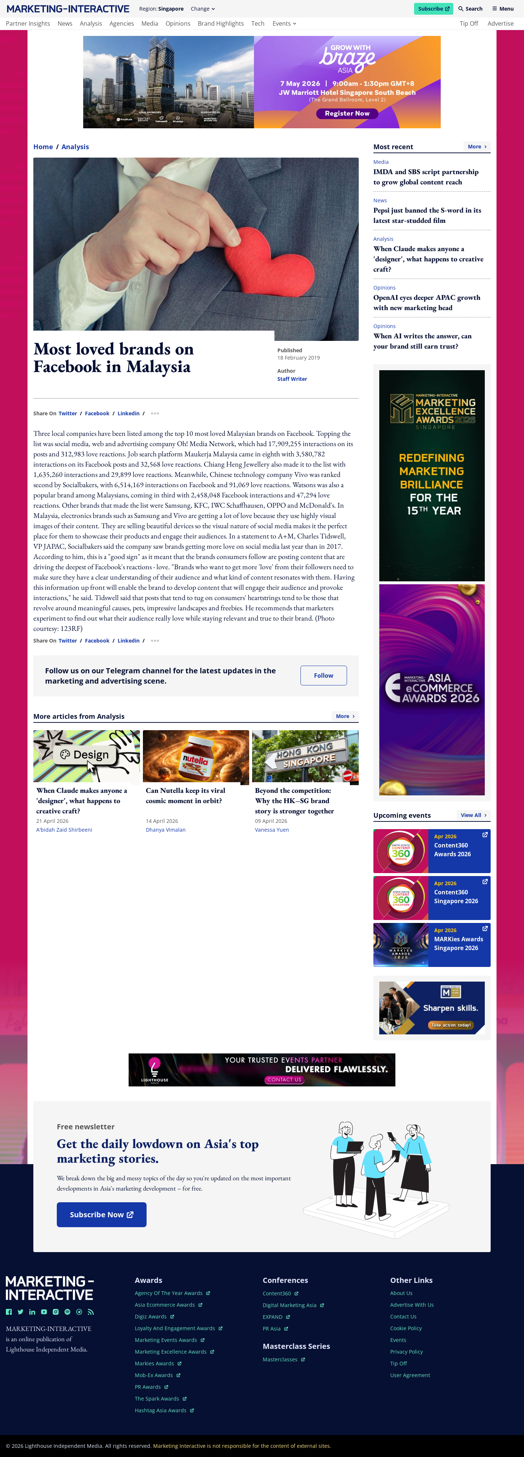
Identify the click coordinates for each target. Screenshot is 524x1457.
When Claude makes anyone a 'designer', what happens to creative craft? (428, 259)
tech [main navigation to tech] (258, 23)
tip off (469, 23)
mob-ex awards (157, 1375)
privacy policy (406, 1351)
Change (203, 8)
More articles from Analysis (196, 716)
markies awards (158, 1363)
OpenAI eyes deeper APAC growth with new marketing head (426, 302)
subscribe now (108, 1217)
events (284, 23)
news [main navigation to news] (65, 23)
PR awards (151, 1386)
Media (381, 161)
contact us (403, 1316)
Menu (503, 8)
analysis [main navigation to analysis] (91, 23)
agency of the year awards (172, 1292)
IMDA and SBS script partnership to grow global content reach (426, 177)
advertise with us (412, 1304)
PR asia (275, 1328)
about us (401, 1292)
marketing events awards (169, 1339)
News (380, 200)
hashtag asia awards (164, 1410)
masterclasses (284, 1359)
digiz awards (154, 1316)
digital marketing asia (293, 1305)
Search (470, 8)
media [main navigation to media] (149, 23)
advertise (501, 23)
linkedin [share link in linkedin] (129, 413)
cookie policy (406, 1328)
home (43, 146)
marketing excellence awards (174, 1351)
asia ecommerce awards (168, 1304)
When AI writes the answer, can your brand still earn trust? (422, 341)
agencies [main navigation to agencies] (122, 23)
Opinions (384, 287)
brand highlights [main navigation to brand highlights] (221, 23)
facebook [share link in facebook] (97, 413)
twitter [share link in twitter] (68, 413)
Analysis (75, 146)
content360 (280, 1293)
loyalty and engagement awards (178, 1328)
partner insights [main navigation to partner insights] (28, 23)
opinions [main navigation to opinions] (178, 23)
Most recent (432, 146)
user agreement (410, 1375)
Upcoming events (432, 815)
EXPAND (276, 1316)
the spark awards (161, 1398)
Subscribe (435, 10)
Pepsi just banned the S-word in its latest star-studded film (427, 215)
